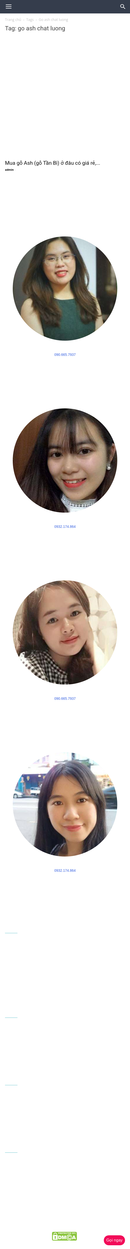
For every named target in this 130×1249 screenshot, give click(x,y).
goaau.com (85, 1226)
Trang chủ (13, 19)
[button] (123, 6)
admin (9, 169)
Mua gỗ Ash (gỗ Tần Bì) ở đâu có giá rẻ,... (52, 163)
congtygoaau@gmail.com (38, 994)
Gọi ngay (114, 1240)
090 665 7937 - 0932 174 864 (49, 985)
